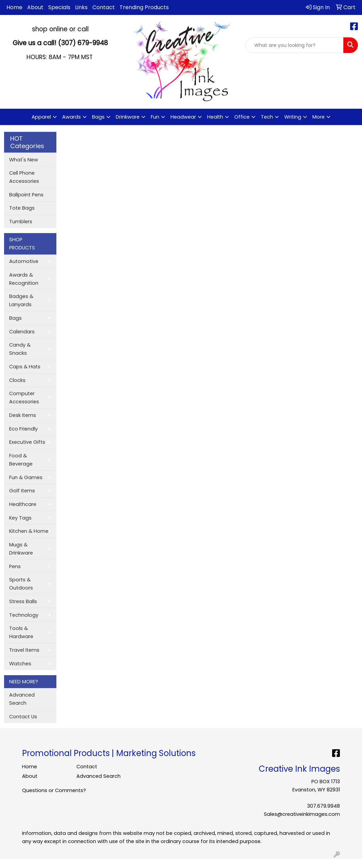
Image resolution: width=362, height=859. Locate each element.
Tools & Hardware (21, 632)
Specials (59, 7)
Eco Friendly (23, 428)
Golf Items (22, 490)
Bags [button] (98, 116)
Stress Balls (23, 601)
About (35, 7)
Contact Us (23, 716)
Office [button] (242, 116)
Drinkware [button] (128, 116)
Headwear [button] (183, 116)
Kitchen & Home (29, 531)
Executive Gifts (27, 442)
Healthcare (22, 504)
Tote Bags (22, 208)
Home (14, 7)
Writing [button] (292, 116)
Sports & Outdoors (21, 583)
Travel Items (24, 650)
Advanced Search (22, 698)
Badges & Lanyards (21, 300)
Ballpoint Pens (26, 194)
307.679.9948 (323, 806)
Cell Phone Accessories (24, 177)
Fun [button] (155, 116)
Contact (103, 7)
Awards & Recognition (23, 278)
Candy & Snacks (20, 348)
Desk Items (22, 415)
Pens (15, 566)
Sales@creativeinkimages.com (302, 814)
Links (81, 7)
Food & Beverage (21, 459)
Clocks (17, 380)
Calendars (22, 331)
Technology (23, 615)
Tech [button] (267, 116)
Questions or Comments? (54, 790)
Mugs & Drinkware (21, 548)
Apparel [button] (41, 116)
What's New (23, 159)
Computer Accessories (24, 397)
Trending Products (144, 7)
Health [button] (215, 116)
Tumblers (20, 221)
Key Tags (20, 517)
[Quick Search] (295, 45)
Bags (15, 318)
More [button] (318, 116)
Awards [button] (71, 116)
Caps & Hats (24, 366)
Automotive (23, 261)
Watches (20, 663)
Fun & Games (25, 477)
